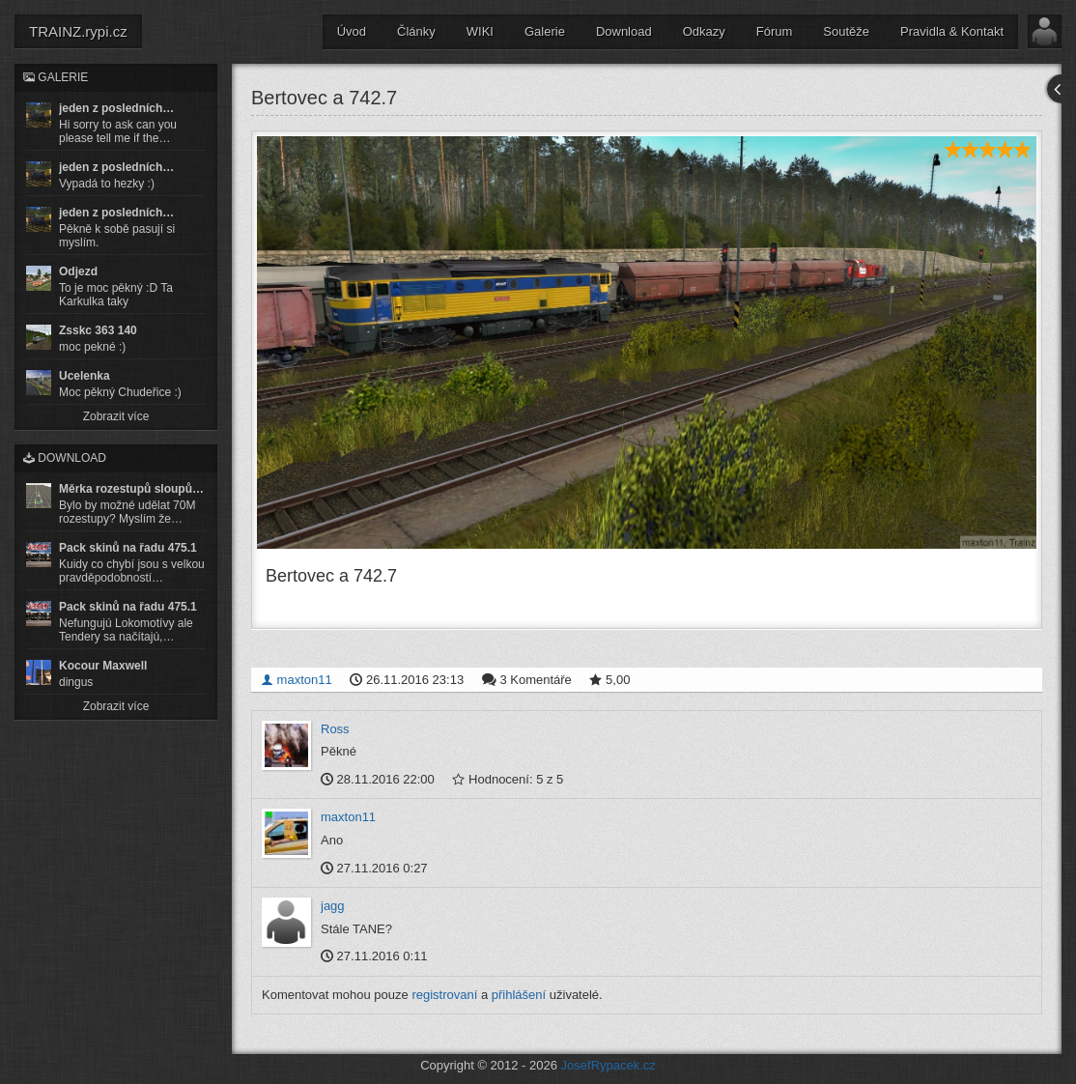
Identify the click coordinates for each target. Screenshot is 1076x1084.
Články (416, 31)
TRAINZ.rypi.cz (78, 31)
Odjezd (78, 271)
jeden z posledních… (116, 108)
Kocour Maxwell (103, 665)
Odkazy (704, 31)
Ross (335, 728)
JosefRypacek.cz (608, 1065)
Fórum (774, 31)
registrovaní (444, 993)
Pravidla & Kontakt (952, 31)
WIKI (480, 31)
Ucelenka (84, 376)
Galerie (544, 31)
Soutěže (846, 31)
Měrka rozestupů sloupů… (131, 489)
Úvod (351, 31)
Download (624, 31)
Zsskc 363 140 (98, 330)
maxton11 (296, 678)
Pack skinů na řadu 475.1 (128, 548)
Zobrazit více (116, 416)
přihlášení (519, 993)
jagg (333, 906)
